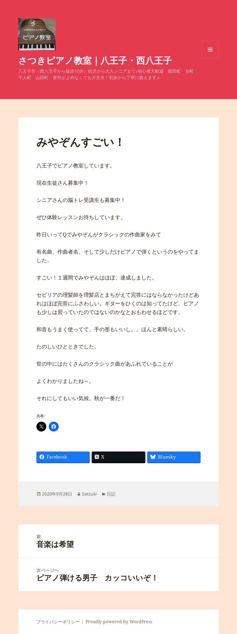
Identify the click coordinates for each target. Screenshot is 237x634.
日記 (111, 494)
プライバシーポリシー (58, 621)
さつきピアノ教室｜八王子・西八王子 (95, 60)
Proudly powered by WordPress (118, 621)
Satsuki (89, 494)
